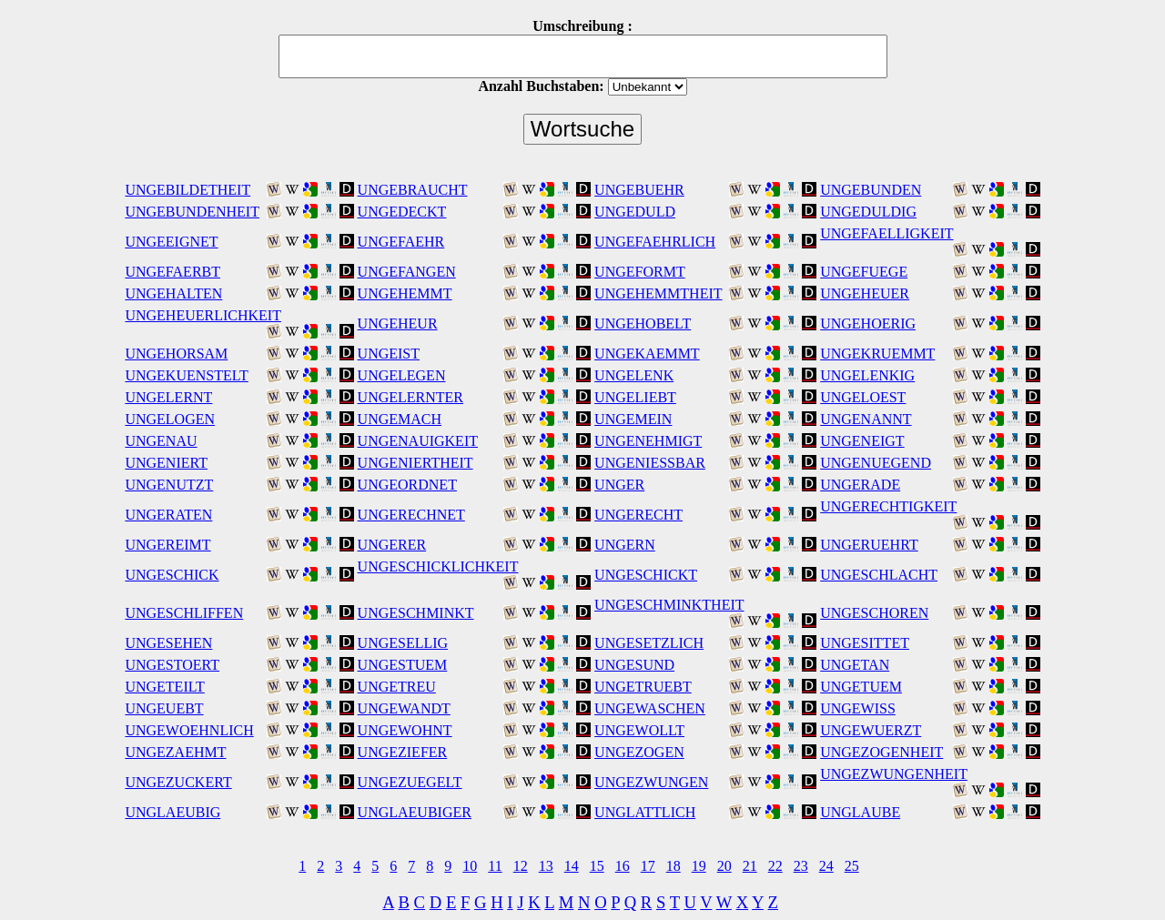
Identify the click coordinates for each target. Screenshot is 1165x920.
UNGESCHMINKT (416, 613)
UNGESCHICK (171, 574)
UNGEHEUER (864, 293)
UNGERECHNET (411, 514)
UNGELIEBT (635, 397)
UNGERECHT (638, 514)
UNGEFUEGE (863, 271)
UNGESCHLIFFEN (184, 613)
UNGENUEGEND (875, 462)
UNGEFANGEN (407, 271)
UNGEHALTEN (173, 293)
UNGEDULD (634, 211)
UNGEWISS (858, 708)
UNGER (619, 484)
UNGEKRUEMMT (877, 353)
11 (494, 866)
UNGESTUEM (403, 664)
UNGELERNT (168, 397)
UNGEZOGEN (639, 752)
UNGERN (624, 544)
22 (775, 866)
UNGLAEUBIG (172, 812)
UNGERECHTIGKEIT (888, 506)
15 (597, 866)
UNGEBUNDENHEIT (192, 211)
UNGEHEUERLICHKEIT (203, 315)
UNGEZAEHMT (175, 752)
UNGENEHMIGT (648, 441)
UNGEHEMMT (405, 293)
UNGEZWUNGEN (651, 782)
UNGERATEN (168, 514)
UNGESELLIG (403, 643)
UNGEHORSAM (176, 353)
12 (520, 866)
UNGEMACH (399, 419)
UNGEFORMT (639, 271)
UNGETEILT (164, 686)
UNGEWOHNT (405, 730)
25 (852, 866)
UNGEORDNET (407, 484)
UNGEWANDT (404, 708)
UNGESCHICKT (645, 574)
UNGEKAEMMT (647, 353)
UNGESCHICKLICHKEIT (438, 566)
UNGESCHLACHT (878, 574)
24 (826, 866)
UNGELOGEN (170, 419)
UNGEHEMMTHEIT (658, 293)
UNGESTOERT (172, 664)
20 (724, 866)
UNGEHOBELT (642, 323)
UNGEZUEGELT (410, 782)
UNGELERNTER (410, 397)
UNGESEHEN (168, 643)
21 (750, 866)
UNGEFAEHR (401, 241)
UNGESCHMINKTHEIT (669, 604)
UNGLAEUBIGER (414, 812)
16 (622, 866)
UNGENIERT (166, 462)
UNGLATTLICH (644, 812)
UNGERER (392, 544)
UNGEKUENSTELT (186, 375)
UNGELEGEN (402, 375)
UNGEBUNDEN (870, 189)
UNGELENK (634, 375)
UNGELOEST (863, 397)
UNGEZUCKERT (178, 782)
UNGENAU (161, 441)
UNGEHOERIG (868, 323)
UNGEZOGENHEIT (881, 752)
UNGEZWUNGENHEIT (893, 774)
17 (648, 866)
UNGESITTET (864, 643)
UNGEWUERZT (870, 730)
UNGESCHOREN (874, 613)
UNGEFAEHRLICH (654, 241)
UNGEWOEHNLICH (189, 730)
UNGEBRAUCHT (413, 189)
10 (469, 866)
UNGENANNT (865, 419)
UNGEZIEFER (403, 752)
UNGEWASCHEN (649, 708)
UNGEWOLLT (639, 730)
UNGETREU (397, 686)
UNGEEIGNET (171, 241)
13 (546, 866)
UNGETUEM (861, 686)
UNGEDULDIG (868, 211)
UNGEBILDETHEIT (187, 189)
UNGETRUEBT (643, 686)
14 (571, 866)
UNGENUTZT (169, 484)
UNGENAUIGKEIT (418, 441)
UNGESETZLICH (649, 643)
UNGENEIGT (862, 441)
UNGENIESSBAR (649, 462)
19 (699, 866)
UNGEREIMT (167, 544)
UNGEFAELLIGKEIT (886, 233)
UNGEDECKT (402, 211)
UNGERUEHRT (868, 544)
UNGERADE (860, 484)
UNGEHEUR (398, 323)
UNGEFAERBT (172, 271)
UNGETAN (854, 664)
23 (801, 866)
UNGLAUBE (860, 812)
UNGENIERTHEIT (415, 462)
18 (673, 866)
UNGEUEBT (164, 708)
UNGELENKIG (867, 375)
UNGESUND (634, 664)
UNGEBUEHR (639, 189)
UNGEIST (389, 353)
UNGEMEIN (633, 419)
